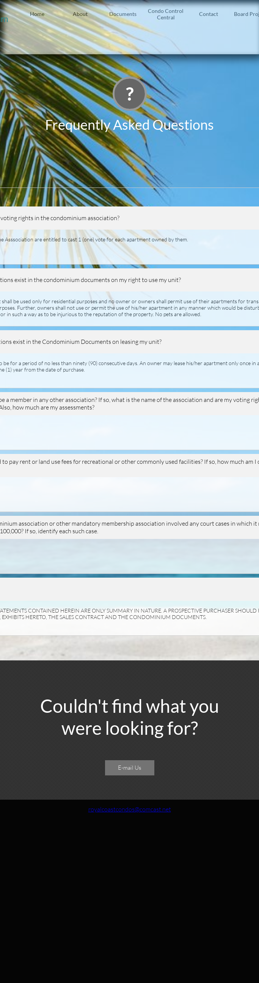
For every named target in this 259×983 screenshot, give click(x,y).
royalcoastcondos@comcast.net (129, 809)
